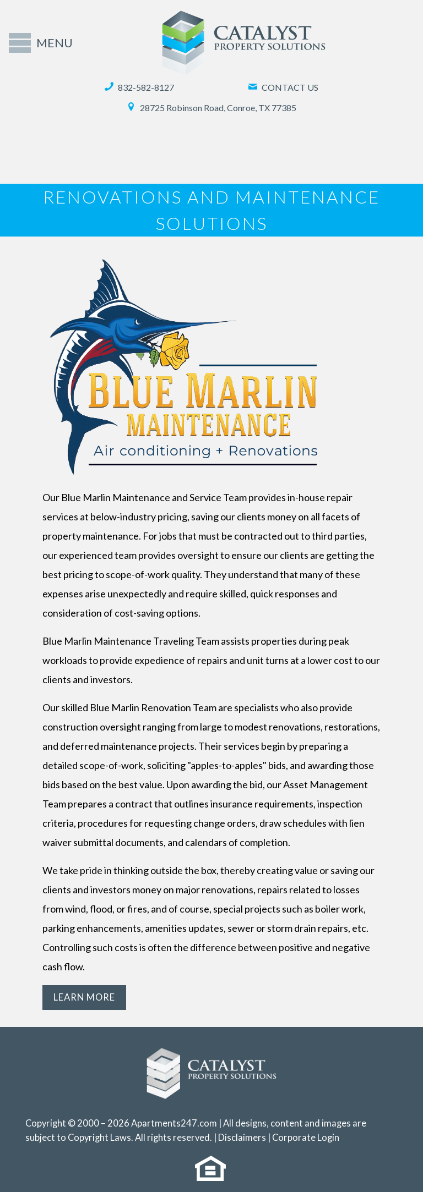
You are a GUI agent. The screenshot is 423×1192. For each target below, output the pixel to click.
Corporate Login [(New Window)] (305, 1137)
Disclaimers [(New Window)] (242, 1137)
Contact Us (283, 87)
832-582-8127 (139, 87)
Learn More (84, 997)
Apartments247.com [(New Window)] (174, 1123)
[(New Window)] (212, 1175)
